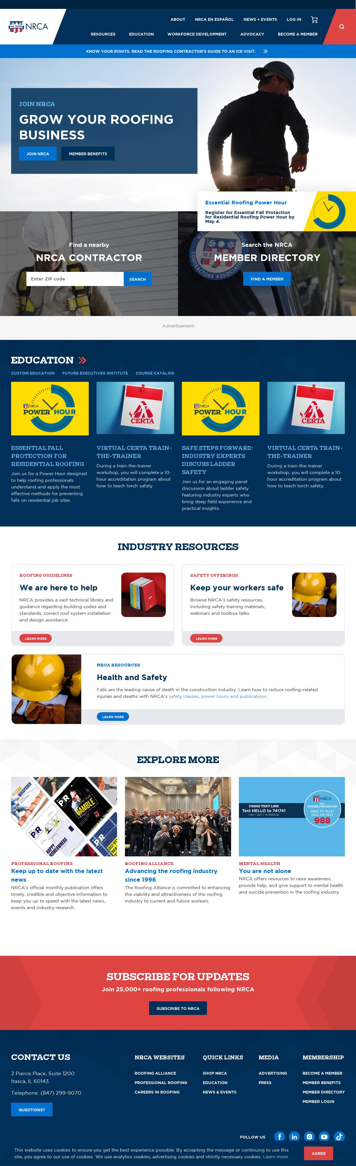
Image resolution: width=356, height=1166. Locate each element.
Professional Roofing (161, 1082)
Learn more (35, 638)
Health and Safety (132, 677)
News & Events (219, 1092)
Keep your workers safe (237, 587)
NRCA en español (214, 19)
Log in (294, 19)
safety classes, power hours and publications (217, 696)
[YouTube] (324, 1136)
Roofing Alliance (155, 1073)
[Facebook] (279, 1136)
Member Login (318, 1101)
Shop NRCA (215, 1073)
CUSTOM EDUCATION (33, 373)
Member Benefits (322, 1082)
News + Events (260, 19)
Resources (103, 34)
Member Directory (324, 1092)
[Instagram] (309, 1136)
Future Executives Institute (95, 373)
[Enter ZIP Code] (75, 279)
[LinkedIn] (294, 1136)
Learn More (113, 717)
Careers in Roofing (157, 1092)
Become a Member (298, 34)
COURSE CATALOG (155, 373)
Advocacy (252, 34)
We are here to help (58, 587)
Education (141, 34)
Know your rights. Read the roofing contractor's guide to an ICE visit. (178, 51)
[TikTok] (339, 1136)
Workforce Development (197, 34)
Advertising (273, 1073)
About (177, 19)
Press (265, 1082)
